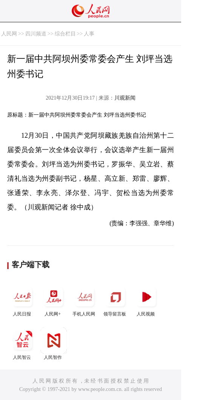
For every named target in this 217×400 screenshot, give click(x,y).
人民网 (9, 34)
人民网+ (53, 300)
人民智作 (53, 343)
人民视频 (146, 300)
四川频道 (35, 34)
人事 (89, 34)
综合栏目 (65, 34)
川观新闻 (124, 98)
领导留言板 (115, 300)
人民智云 (22, 343)
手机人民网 (84, 300)
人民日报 (22, 300)
